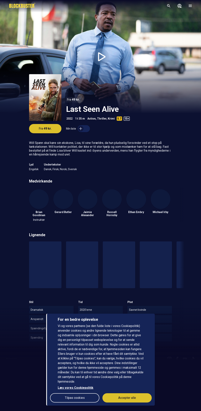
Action (91, 118)
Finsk (56, 169)
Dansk (47, 169)
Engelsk (34, 169)
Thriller (101, 118)
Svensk (72, 169)
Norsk (63, 169)
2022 (69, 118)
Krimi (111, 118)
